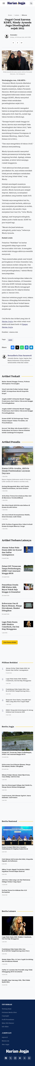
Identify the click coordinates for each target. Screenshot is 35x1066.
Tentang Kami (6, 1009)
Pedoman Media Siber (9, 1012)
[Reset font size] (17, 42)
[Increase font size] (21, 42)
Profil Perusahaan (8, 1019)
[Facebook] (6, 1058)
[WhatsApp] (29, 1058)
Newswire (13, 35)
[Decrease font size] (13, 42)
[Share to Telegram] (31, 347)
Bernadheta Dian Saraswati (20, 356)
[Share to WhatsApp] (22, 347)
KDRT (10, 340)
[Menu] (4, 3)
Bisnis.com (5, 1041)
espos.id (5, 1037)
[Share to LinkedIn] (26, 347)
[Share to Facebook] (12, 347)
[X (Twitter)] (10, 1058)
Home (10, 15)
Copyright (5, 1016)
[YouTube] (20, 1058)
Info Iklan (5, 1026)
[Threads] (24, 1058)
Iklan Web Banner (8, 1023)
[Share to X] (17, 347)
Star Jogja (5, 1044)
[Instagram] (15, 1058)
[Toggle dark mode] (31, 3)
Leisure (16, 15)
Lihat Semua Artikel (9, 642)
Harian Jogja (7, 321)
